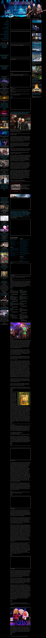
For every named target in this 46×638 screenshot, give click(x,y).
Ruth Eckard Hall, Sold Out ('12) (25, 253)
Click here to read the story (4, 155)
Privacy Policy (38, 50)
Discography (7, 27)
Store (8, 25)
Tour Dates (7, 21)
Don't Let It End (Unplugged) (24, 252)
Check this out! (4, 265)
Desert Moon (22, 257)
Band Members (6, 24)
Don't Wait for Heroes (23, 258)
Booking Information (5, 40)
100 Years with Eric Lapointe (24, 250)
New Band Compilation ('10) (24, 248)
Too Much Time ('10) (23, 247)
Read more (4, 292)
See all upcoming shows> (36, 21)
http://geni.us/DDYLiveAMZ (25, 188)
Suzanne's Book (6, 31)
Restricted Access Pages (5, 38)
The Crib (7, 30)
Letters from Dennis (5, 28)
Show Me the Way (22, 254)
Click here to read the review (4, 146)
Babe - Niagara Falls (23, 249)
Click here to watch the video (4, 88)
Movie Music (7, 37)
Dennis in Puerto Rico (23, 251)
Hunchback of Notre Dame (4, 34)
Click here (33, 62)
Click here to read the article (4, 128)
